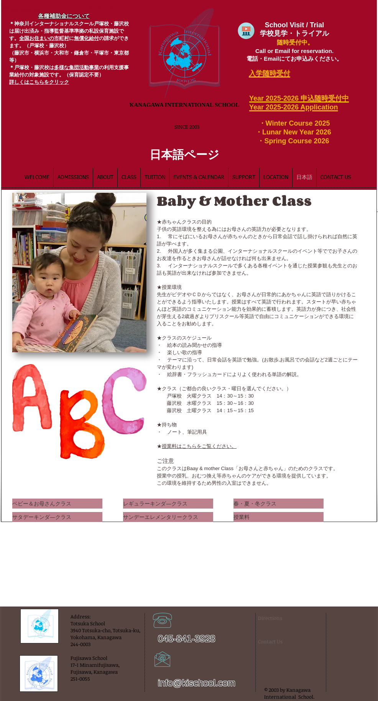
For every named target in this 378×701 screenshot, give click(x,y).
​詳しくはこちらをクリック (39, 82)
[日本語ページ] (184, 154)
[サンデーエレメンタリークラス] (168, 517)
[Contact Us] (271, 641)
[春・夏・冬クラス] (278, 504)
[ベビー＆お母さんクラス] (57, 504)
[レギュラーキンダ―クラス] (168, 504)
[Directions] (277, 618)
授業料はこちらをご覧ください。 (199, 446)
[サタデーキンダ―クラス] (57, 517)
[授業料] (278, 517)
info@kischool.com (196, 683)
